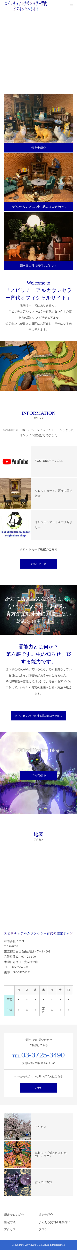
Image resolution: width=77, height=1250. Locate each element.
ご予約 (38, 1087)
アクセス (10, 1229)
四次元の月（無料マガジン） (38, 265)
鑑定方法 (10, 1222)
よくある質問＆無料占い (54, 1222)
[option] (38, 51)
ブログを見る (38, 775)
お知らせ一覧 (38, 563)
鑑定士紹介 (38, 147)
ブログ (43, 1229)
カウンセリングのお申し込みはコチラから (38, 206)
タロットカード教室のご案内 (38, 549)
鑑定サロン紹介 (14, 1214)
